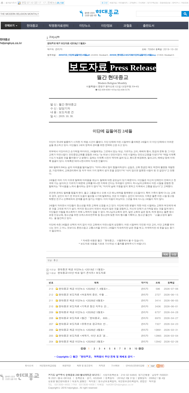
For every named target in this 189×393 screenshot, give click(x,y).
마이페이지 (123, 2)
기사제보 (141, 2)
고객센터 (132, 2)
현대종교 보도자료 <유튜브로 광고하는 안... (83, 324)
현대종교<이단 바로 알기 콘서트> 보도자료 (82, 273)
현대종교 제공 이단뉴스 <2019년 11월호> (81, 269)
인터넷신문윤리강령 (135, 365)
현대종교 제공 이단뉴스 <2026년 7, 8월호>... (84, 288)
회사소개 (29, 365)
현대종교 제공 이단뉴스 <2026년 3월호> (81, 341)
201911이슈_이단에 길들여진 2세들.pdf (74, 55)
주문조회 (184, 2)
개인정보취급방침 (48, 365)
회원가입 (113, 2)
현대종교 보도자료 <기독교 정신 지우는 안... (84, 306)
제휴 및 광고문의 (84, 365)
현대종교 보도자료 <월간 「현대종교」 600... (84, 318)
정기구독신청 (152, 2)
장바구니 (175, 2)
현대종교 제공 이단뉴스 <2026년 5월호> (81, 312)
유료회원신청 (165, 2)
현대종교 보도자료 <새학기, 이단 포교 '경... (83, 335)
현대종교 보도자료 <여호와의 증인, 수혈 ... (83, 294)
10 (136, 348)
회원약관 (66, 365)
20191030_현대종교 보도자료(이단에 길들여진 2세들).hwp (132, 55)
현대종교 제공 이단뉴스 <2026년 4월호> (81, 330)
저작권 (102, 365)
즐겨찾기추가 (10, 2)
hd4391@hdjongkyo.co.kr (119, 384)
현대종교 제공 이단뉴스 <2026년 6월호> (81, 300)
